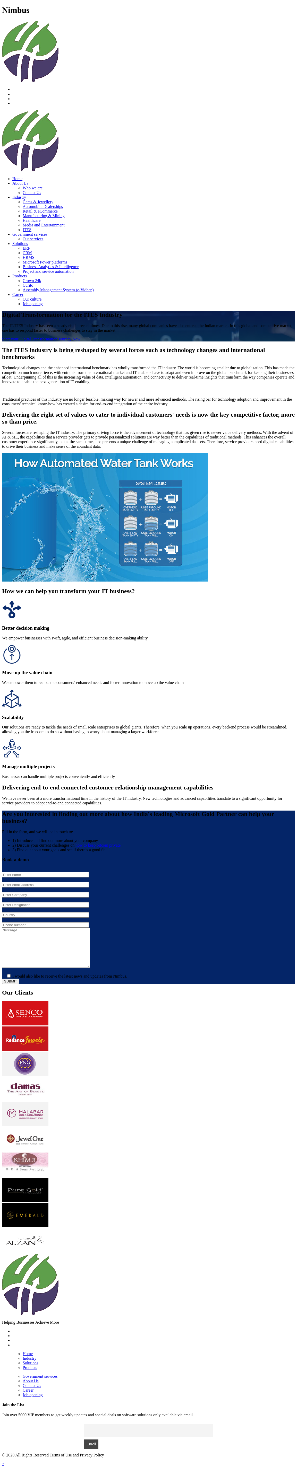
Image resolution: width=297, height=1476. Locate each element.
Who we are (33, 188)
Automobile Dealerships (43, 206)
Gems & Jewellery (38, 202)
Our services (33, 239)
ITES (27, 229)
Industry (19, 197)
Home (17, 179)
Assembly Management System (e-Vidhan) (58, 290)
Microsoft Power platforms (45, 262)
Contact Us (32, 192)
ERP (26, 248)
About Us (20, 183)
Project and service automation (48, 271)
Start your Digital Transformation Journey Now (41, 339)
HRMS (28, 257)
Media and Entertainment (44, 225)
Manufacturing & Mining (44, 216)
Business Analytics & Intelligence (51, 267)
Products (19, 276)
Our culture (32, 299)
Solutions (20, 243)
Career (17, 294)
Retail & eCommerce (40, 211)
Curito (28, 285)
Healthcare (31, 220)
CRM (27, 253)
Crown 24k (32, 280)
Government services (29, 234)
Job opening (33, 304)
